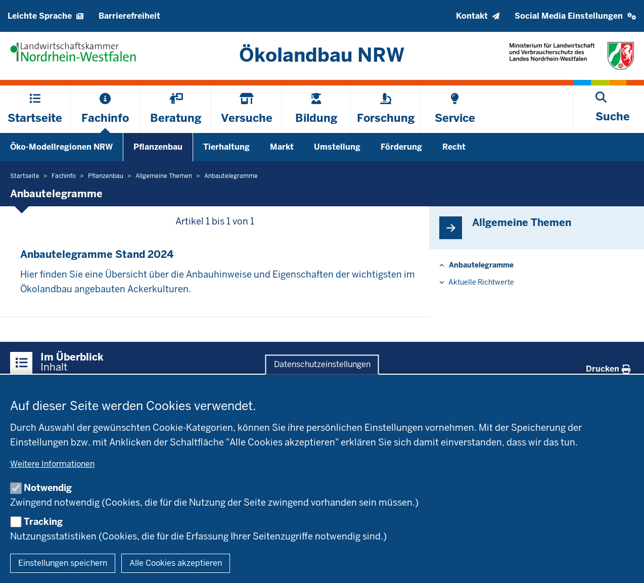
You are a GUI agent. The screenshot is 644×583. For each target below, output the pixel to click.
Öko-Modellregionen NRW (61, 147)
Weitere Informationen (52, 464)
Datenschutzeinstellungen (322, 365)
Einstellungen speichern (62, 563)
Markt (282, 147)
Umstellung (337, 147)
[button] (575, 16)
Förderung (401, 147)
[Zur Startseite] (322, 55)
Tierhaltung (226, 147)
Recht (454, 147)
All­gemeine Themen (521, 222)
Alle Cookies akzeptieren (175, 563)
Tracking (43, 521)
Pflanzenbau (157, 147)
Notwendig (48, 488)
